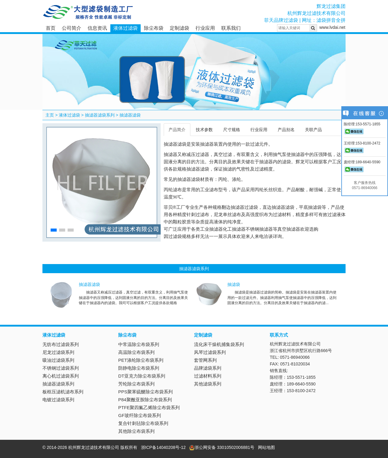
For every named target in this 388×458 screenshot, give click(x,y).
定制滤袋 (179, 28)
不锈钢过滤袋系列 (60, 368)
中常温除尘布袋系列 (138, 344)
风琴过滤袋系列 (210, 352)
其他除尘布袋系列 (136, 431)
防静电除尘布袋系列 (138, 368)
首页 (50, 28)
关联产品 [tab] (313, 129)
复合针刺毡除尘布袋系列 (143, 423)
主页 (49, 115)
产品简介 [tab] (177, 129)
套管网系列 (205, 360)
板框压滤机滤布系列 (62, 391)
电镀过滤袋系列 (58, 399)
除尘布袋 (153, 28)
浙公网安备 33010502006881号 (221, 447)
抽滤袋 (233, 284)
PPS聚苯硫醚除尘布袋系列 (145, 391)
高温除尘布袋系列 (136, 352)
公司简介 (71, 28)
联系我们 (231, 28)
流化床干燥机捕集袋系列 (219, 344)
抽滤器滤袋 (130, 115)
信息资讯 (97, 28)
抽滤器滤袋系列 (100, 115)
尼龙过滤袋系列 (58, 352)
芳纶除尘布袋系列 (136, 383)
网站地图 (266, 447)
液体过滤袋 (125, 28)
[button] (54, 230)
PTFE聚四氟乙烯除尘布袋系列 (149, 407)
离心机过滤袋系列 (60, 375)
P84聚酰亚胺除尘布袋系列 (145, 399)
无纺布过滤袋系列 (60, 344)
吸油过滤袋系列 (58, 360)
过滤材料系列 (207, 375)
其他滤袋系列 (207, 383)
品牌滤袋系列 (207, 368)
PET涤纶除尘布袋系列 (140, 360)
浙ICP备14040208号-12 (163, 447)
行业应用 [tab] (258, 129)
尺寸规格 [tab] (231, 129)
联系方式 (279, 335)
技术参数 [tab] (204, 129)
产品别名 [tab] (286, 129)
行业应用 (205, 28)
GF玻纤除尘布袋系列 (139, 415)
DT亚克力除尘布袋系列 (141, 375)
